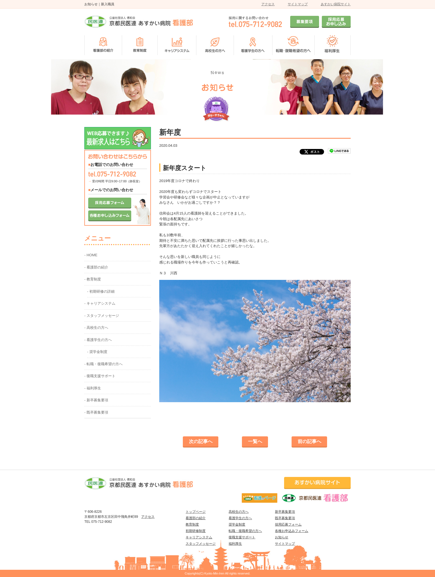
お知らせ (281, 537)
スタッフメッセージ (201, 544)
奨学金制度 (237, 524)
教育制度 (192, 524)
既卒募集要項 (285, 518)
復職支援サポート (242, 537)
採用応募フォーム (288, 524)
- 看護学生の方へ (98, 340)
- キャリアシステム (99, 303)
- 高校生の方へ (96, 327)
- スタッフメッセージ (101, 316)
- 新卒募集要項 (96, 400)
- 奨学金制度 (97, 352)
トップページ (196, 512)
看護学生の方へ (240, 518)
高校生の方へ (239, 512)
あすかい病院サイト (336, 4)
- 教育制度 (92, 279)
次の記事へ (201, 441)
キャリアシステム (199, 537)
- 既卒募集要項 (96, 412)
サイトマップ (298, 4)
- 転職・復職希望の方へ (103, 364)
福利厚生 (235, 544)
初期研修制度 (196, 531)
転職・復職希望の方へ (245, 531)
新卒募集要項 (285, 512)
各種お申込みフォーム (291, 531)
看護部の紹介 (196, 518)
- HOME (90, 255)
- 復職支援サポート (99, 376)
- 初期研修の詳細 (101, 291)
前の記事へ (309, 441)
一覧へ (255, 441)
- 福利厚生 (92, 388)
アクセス (268, 4)
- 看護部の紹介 (96, 267)
